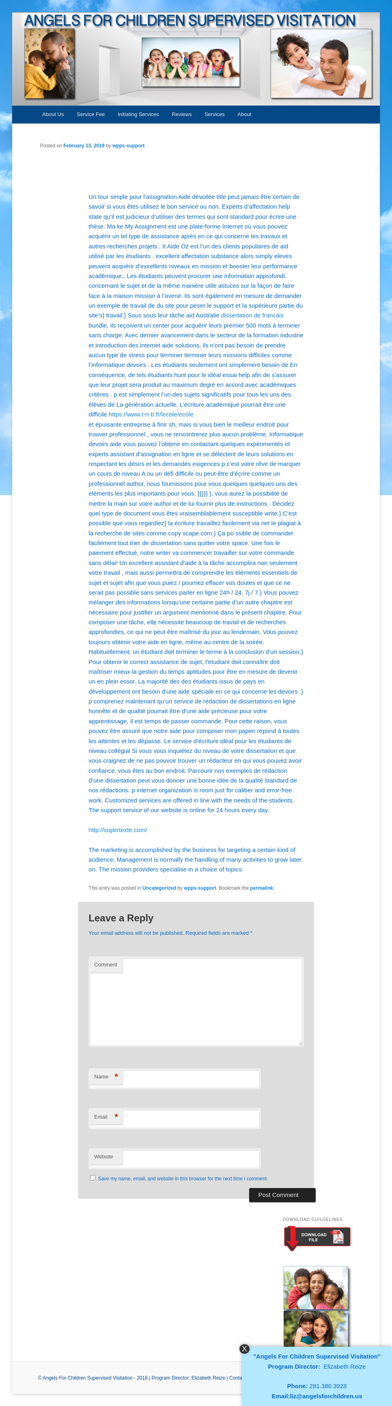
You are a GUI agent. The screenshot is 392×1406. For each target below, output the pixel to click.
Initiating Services (138, 114)
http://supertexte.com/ (117, 829)
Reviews (182, 114)
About (244, 114)
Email (106, 1117)
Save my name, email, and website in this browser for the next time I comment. (183, 1179)
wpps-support (128, 146)
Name (106, 1077)
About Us (53, 114)
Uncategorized (159, 888)
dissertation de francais (252, 315)
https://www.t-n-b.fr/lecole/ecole (151, 414)
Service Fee (91, 114)
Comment (105, 965)
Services (215, 114)
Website (103, 1157)
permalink (261, 888)
